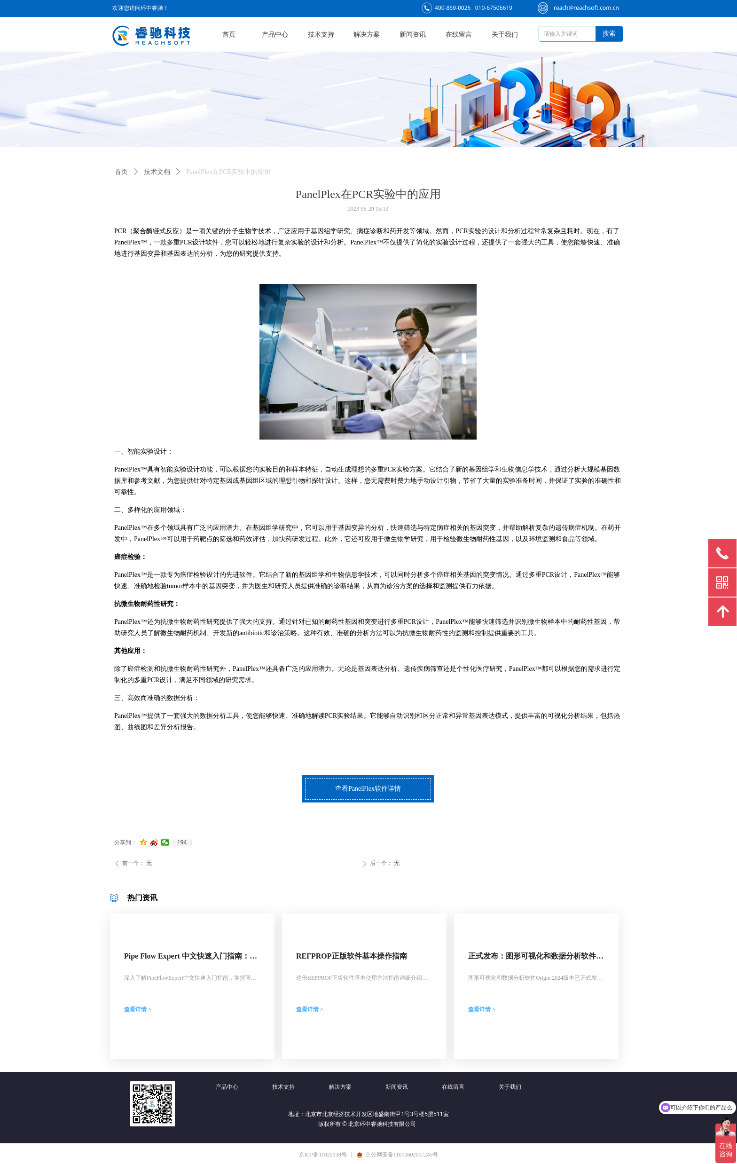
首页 (121, 171)
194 (182, 842)
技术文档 (157, 171)
